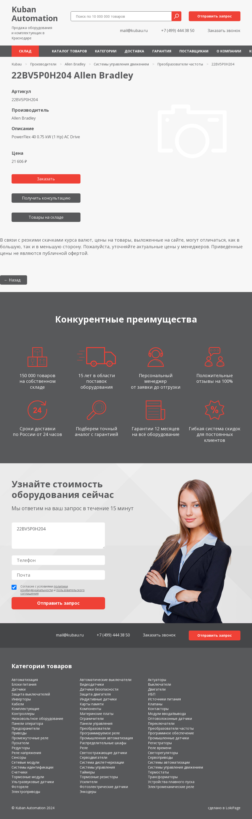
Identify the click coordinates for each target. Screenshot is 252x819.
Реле (84, 747)
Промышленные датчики (168, 738)
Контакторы (158, 708)
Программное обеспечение (171, 733)
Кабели (18, 704)
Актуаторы (157, 679)
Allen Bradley (75, 64)
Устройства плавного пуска (171, 781)
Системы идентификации (32, 767)
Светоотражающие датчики (103, 752)
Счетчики (19, 772)
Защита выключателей (31, 694)
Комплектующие (25, 708)
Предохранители (26, 728)
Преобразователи (95, 728)
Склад (25, 51)
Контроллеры (23, 713)
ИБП (151, 694)
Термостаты (158, 772)
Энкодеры (88, 791)
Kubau (17, 64)
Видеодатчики (92, 684)
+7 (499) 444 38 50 (177, 30)
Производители (43, 64)
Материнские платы (96, 713)
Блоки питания (24, 684)
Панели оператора (27, 723)
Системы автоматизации (169, 762)
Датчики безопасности (99, 689)
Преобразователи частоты (180, 64)
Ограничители (92, 718)
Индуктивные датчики (98, 699)
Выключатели (159, 684)
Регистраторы (160, 743)
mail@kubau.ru (134, 30)
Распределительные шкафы (103, 743)
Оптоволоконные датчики (170, 718)
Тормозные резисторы (99, 776)
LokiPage (233, 807)
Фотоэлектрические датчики (104, 786)
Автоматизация (25, 679)
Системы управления (97, 767)
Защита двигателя (95, 694)
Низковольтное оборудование (37, 718)
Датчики (19, 689)
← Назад (12, 280)
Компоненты (90, 708)
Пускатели (20, 743)
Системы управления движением (121, 64)
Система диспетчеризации (102, 762)
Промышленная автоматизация (106, 738)
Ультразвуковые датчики (33, 781)
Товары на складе (46, 217)
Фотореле (20, 786)
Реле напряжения (26, 752)
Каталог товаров (69, 51)
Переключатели (161, 723)
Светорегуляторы (163, 752)
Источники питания (164, 699)
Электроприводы (26, 791)
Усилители (88, 781)
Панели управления (96, 723)
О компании (229, 51)
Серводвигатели (93, 757)
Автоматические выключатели (105, 679)
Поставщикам (193, 51)
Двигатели (157, 689)
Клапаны (155, 704)
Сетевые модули (25, 762)
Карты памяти (92, 704)
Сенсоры (19, 757)
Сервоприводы (160, 757)
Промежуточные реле (30, 738)
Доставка (134, 51)
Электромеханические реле (171, 786)
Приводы (19, 733)
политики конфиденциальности (44, 588)
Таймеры (87, 772)
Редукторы (21, 747)
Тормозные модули (28, 776)
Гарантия (161, 51)
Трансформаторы (163, 776)
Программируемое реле (100, 733)
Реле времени (159, 747)
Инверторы (21, 699)
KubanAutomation (35, 13)
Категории (105, 51)
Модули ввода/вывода (167, 713)
